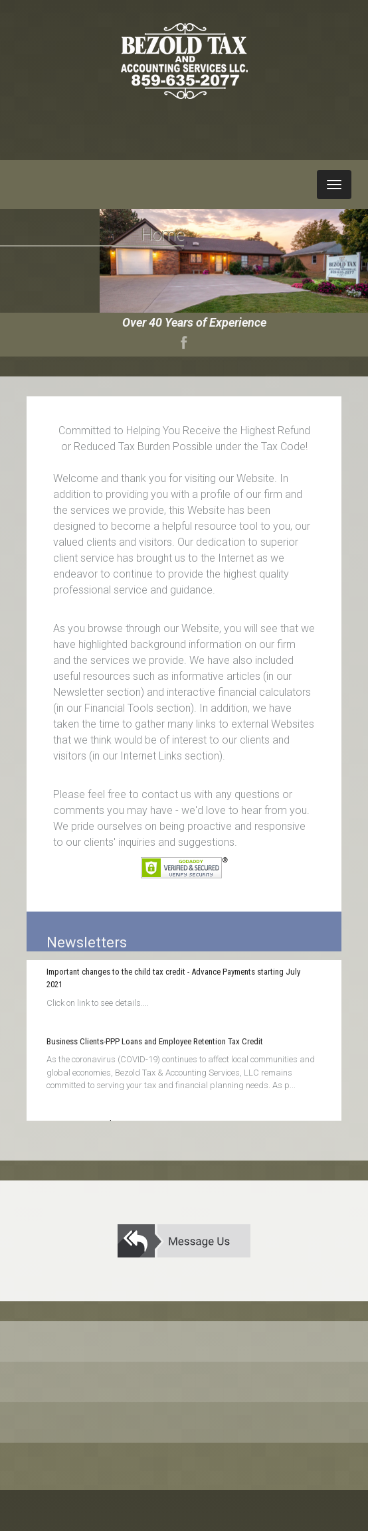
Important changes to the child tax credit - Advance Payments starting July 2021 (173, 978)
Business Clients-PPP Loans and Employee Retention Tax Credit (154, 1041)
